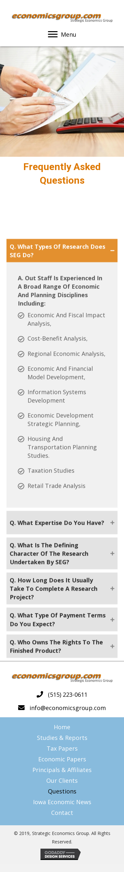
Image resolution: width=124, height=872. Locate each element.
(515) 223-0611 (67, 694)
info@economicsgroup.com (67, 708)
